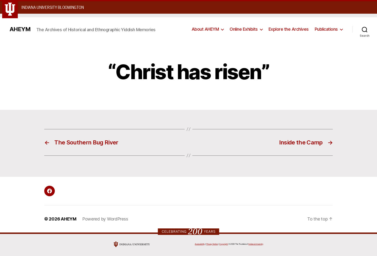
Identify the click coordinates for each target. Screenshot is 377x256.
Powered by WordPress (105, 218)
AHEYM (20, 29)
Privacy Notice (212, 244)
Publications (326, 29)
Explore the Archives (289, 29)
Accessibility (200, 244)
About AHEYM (205, 29)
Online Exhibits (244, 29)
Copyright (223, 244)
